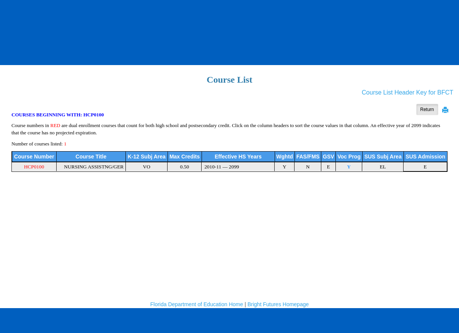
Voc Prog (348, 156)
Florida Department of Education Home (196, 304)
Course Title (91, 156)
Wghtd (284, 156)
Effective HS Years (238, 156)
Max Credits (184, 156)
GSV (328, 156)
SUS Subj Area (383, 156)
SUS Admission (425, 156)
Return (427, 109)
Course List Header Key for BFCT (407, 92)
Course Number (34, 156)
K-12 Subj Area (147, 156)
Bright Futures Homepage (278, 304)
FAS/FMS (308, 156)
